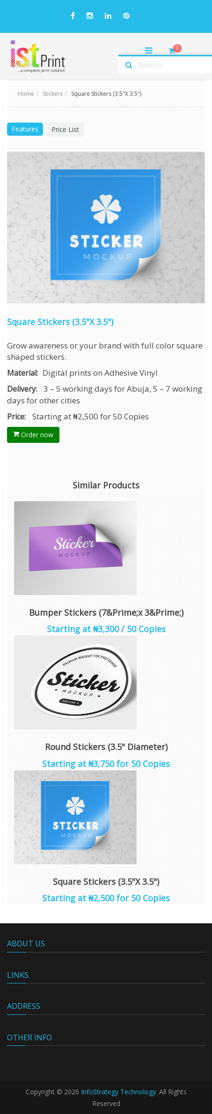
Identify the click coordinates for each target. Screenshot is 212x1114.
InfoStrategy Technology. (119, 1091)
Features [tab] (25, 128)
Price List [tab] (65, 129)
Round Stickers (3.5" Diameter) (106, 746)
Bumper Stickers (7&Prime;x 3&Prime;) (106, 612)
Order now (33, 434)
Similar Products (106, 485)
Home (26, 94)
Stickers (53, 94)
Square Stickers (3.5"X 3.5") (106, 881)
